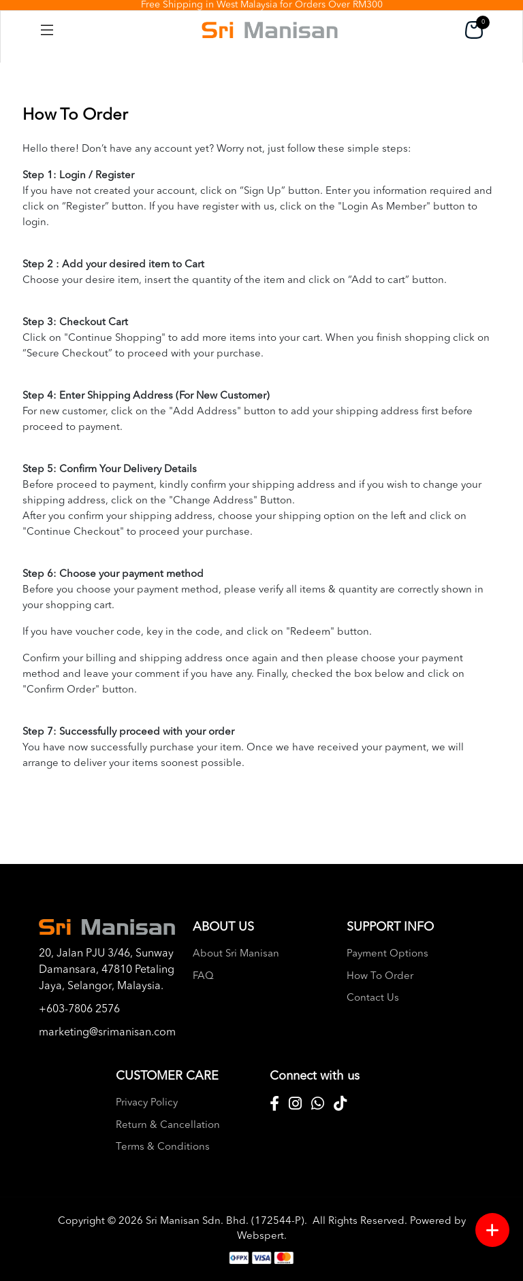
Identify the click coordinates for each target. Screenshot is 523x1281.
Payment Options (387, 954)
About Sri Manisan (236, 954)
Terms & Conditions (163, 1147)
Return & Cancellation (168, 1125)
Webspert (260, 1236)
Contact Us (373, 998)
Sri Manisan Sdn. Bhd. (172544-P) (225, 1221)
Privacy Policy (147, 1103)
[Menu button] (492, 1230)
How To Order (380, 976)
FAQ (203, 976)
